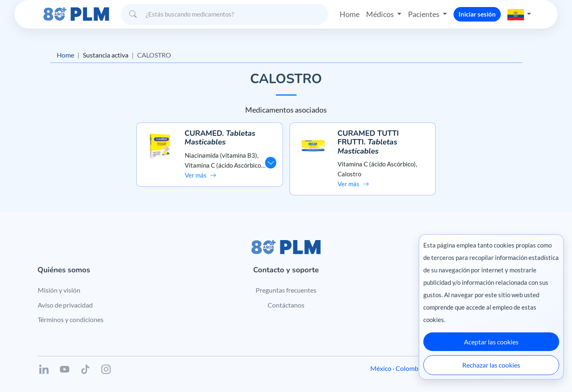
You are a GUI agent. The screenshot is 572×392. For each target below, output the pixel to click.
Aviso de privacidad (65, 305)
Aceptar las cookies (491, 342)
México (380, 368)
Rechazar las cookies (491, 365)
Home (350, 14)
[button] (519, 14)
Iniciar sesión (477, 14)
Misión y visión (59, 290)
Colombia (409, 368)
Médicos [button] (380, 14)
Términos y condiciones (71, 319)
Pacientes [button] (424, 14)
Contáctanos (286, 305)
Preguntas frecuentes (286, 290)
